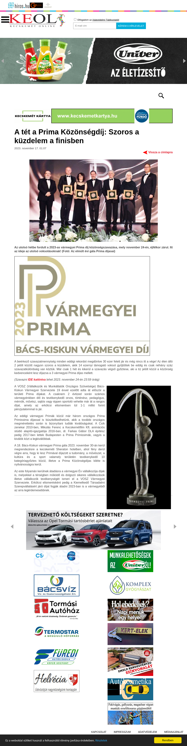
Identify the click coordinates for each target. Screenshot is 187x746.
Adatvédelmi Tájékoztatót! (105, 19)
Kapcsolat (98, 731)
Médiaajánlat (173, 731)
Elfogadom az (96, 19)
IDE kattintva (37, 379)
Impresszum (122, 731)
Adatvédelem (147, 731)
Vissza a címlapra (160, 152)
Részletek (101, 741)
